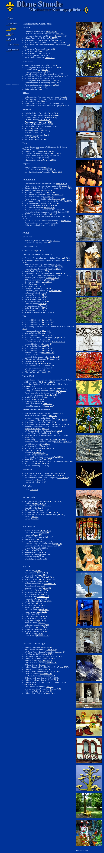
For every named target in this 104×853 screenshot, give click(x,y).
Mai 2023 (42, 618)
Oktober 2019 (66, 201)
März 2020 (38, 286)
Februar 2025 (61, 184)
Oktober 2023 (49, 192)
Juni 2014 (58, 546)
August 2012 (42, 575)
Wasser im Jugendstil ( (33, 429)
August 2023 (62, 273)
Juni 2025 (59, 414)
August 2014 (54, 671)
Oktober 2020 (28, 437)
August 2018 (42, 297)
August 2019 (43, 70)
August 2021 (45, 531)
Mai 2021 (36, 149)
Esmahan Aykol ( (31, 295)
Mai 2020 (53, 440)
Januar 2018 (47, 404)
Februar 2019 (51, 205)
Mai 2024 (57, 501)
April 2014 (49, 577)
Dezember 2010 (50, 584)
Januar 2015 (42, 629)
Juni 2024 (55, 418)
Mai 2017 (64, 106)
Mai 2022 (46, 340)
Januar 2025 (66, 186)
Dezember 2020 (59, 199)
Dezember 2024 (50, 118)
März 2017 (41, 295)
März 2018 (42, 308)
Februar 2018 (55, 689)
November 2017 (49, 160)
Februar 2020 (44, 446)
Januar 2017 (42, 89)
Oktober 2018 (63, 478)
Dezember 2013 (55, 153)
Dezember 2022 (60, 36)
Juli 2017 (49, 687)
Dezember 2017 (46, 674)
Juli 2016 (54, 680)
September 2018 (52, 85)
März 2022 (47, 122)
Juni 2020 (59, 40)
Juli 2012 (34, 517)
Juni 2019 (37, 450)
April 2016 (49, 124)
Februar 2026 (60, 473)
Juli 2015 (34, 519)
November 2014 (53, 359)
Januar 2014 (49, 58)
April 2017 (58, 544)
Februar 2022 (58, 195)
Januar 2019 (41, 87)
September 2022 (48, 280)
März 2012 (48, 654)
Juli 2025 (53, 65)
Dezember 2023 (43, 597)
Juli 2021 (63, 97)
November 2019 (47, 350)
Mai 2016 (38, 634)
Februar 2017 (47, 459)
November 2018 (48, 353)
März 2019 (45, 101)
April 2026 (65, 258)
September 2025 (47, 501)
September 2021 (40, 284)
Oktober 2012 (54, 512)
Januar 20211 (44, 131)
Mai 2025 (58, 267)
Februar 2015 (50, 49)
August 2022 (54, 241)
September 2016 (36, 128)
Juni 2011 (42, 304)
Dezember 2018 (42, 455)
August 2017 (66, 221)
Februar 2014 (42, 573)
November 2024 (66, 188)
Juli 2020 (58, 393)
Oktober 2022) (44, 120)
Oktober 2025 (51, 32)
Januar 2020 (47, 289)
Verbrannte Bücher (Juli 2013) (36, 293)
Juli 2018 (53, 214)
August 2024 (51, 650)
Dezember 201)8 (39, 453)
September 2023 (39, 504)
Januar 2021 (40, 586)
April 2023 (41, 577)
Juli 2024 (38, 603)
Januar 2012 (42, 51)
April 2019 (34, 137)
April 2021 (39, 250)
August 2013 (62, 76)
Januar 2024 (65, 424)
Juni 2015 (47, 135)
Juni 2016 (42, 508)
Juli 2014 (61, 514)
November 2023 (43, 271)
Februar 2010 (40, 480)
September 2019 (55, 291)
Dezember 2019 (51, 395)
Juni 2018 (34, 490)
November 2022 (52, 278)
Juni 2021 (45, 346)
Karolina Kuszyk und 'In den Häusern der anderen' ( (44, 275)
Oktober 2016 (56, 172)
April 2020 (61, 440)
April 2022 (53, 38)
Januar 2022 (46, 601)
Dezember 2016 (38, 361)
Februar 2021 (49, 197)
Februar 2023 (41, 616)
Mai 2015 (41, 605)
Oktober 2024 (46, 190)
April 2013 (41, 621)
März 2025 (56, 269)
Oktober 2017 (55, 357)
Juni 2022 (45, 429)
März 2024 (52, 422)
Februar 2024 (58, 475)
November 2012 (49, 676)
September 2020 (42, 590)
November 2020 (49, 151)
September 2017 (48, 406)
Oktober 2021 (57, 431)
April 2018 (58, 457)
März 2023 (46, 331)
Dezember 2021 (60, 652)
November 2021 (58, 342)
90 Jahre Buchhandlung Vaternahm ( (38, 265)
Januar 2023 (59, 34)
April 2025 (53, 416)
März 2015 (52, 170)
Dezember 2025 (48, 382)
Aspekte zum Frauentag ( (34, 122)
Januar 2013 (55, 81)
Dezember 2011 (40, 599)
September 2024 (29, 386)
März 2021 (47, 243)
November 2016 (38, 399)
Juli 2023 (66, 275)
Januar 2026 (53, 113)
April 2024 (63, 420)
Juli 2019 (47, 72)
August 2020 (44, 533)
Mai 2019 (59, 203)
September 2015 (50, 397)
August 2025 (56, 265)
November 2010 (43, 636)
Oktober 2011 (46, 372)
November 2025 (57, 115)
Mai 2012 (44, 595)
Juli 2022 (42, 579)
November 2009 (41, 139)
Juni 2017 (47, 168)
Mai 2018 (39, 402)
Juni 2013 (50, 691)
